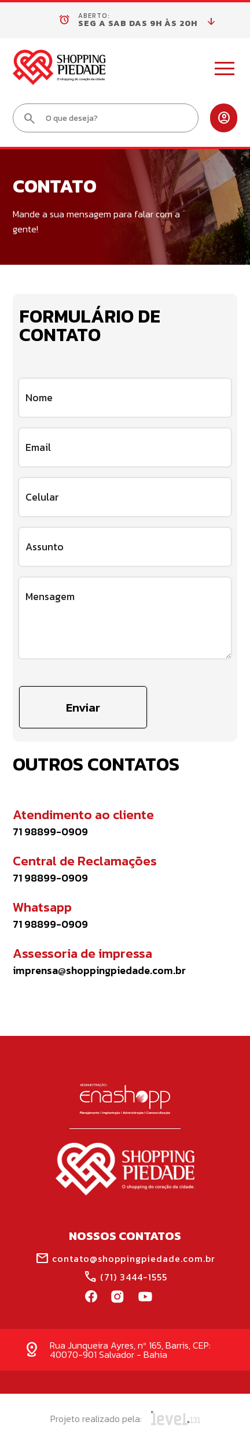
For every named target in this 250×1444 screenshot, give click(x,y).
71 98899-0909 (50, 831)
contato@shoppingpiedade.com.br (125, 1258)
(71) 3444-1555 (125, 1277)
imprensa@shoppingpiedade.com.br (99, 970)
